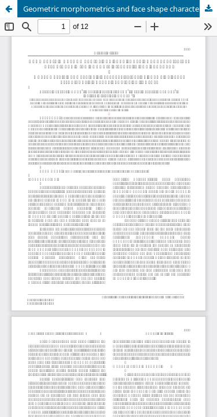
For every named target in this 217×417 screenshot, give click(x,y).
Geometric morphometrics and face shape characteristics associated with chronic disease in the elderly (120, 8)
